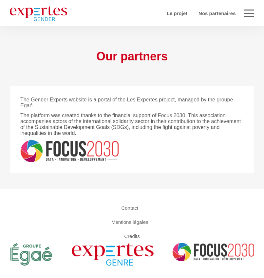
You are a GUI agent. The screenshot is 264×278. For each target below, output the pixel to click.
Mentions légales (129, 222)
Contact (129, 207)
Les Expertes (142, 99)
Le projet (177, 13)
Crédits (132, 236)
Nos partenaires (217, 13)
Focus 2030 (171, 115)
